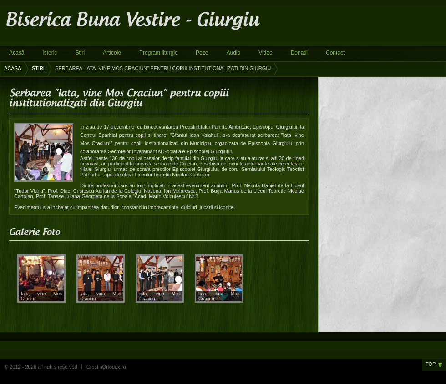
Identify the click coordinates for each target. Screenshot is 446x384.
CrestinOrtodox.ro (106, 366)
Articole (112, 53)
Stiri (80, 53)
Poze (202, 53)
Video (265, 53)
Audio (233, 53)
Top (431, 364)
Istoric (49, 53)
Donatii (299, 53)
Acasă (16, 53)
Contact (335, 53)
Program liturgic (158, 53)
